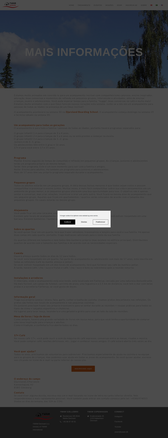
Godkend (67, 222)
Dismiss (84, 222)
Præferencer (100, 222)
